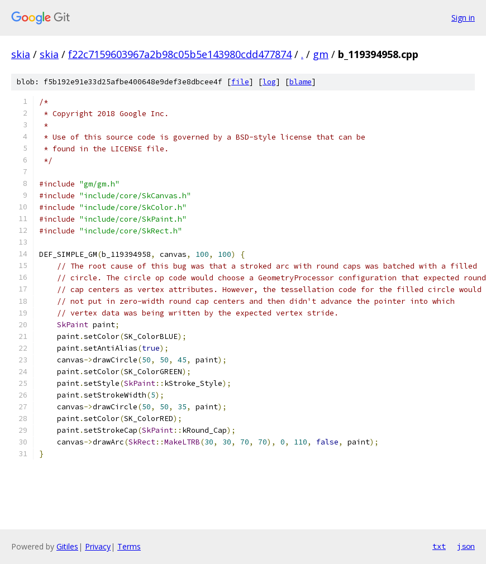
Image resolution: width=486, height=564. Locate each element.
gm (320, 54)
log (269, 82)
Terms (129, 546)
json (466, 546)
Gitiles (67, 546)
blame (300, 82)
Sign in (463, 17)
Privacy (98, 546)
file (240, 82)
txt (439, 546)
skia (20, 54)
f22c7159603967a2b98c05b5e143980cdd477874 (180, 54)
